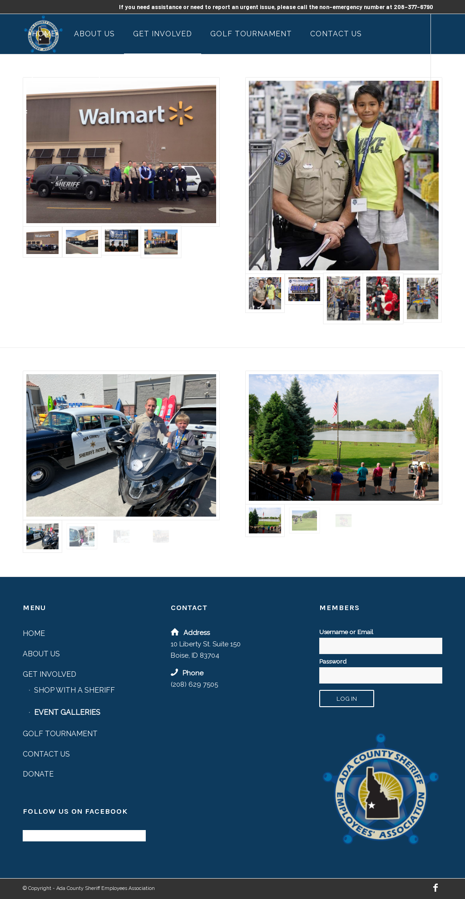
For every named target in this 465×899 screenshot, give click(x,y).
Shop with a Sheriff (74, 690)
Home (34, 633)
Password (332, 661)
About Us (41, 654)
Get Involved (49, 674)
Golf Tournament (60, 733)
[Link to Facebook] (25, 113)
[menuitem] (44, 34)
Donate (38, 774)
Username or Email (346, 631)
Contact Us (46, 754)
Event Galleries (67, 712)
